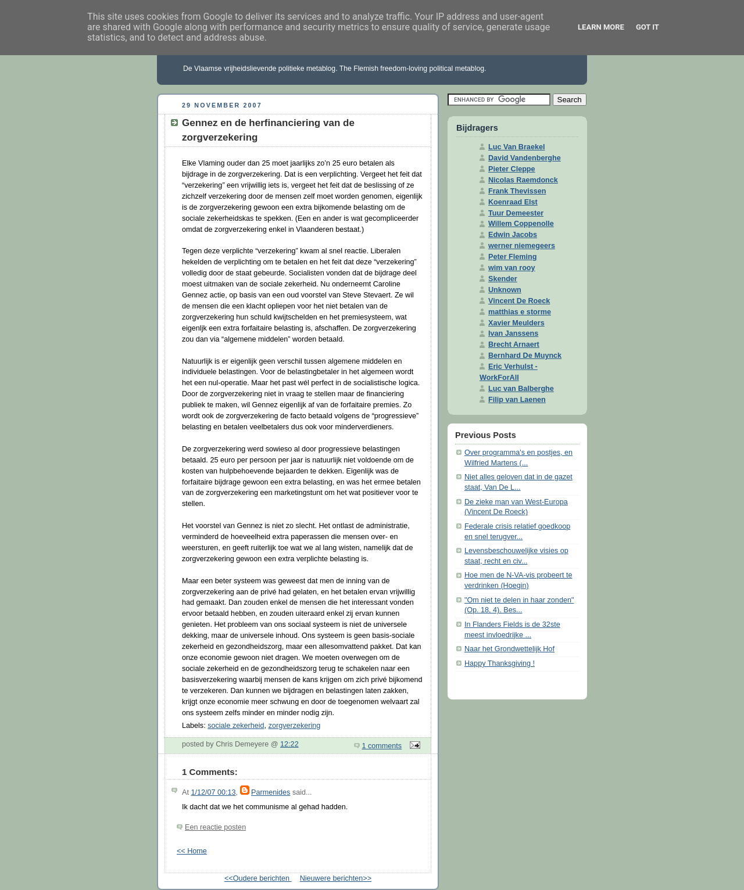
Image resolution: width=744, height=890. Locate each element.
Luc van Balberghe (521, 389)
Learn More (601, 27)
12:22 (289, 744)
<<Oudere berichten (258, 878)
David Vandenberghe (524, 158)
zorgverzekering (295, 726)
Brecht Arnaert (513, 344)
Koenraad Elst (513, 202)
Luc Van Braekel (516, 147)
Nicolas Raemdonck (523, 180)
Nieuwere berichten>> (335, 878)
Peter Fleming (512, 257)
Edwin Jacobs (512, 235)
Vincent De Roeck (519, 301)
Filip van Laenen (517, 400)
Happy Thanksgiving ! (499, 663)
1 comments (382, 746)
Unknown (504, 290)
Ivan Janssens (513, 333)
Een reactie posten (215, 827)
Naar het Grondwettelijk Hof (509, 649)
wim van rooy (511, 268)
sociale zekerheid (236, 726)
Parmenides (270, 792)
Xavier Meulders (516, 323)
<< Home (192, 851)
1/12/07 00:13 (213, 792)
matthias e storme (519, 312)
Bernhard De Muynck (524, 355)
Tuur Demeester (515, 213)
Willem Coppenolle (521, 224)
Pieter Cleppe (511, 169)
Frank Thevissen (517, 191)
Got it (647, 27)
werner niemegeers (521, 246)
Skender (502, 279)
